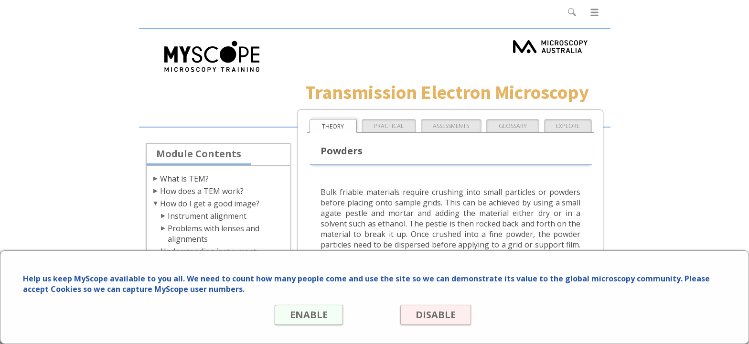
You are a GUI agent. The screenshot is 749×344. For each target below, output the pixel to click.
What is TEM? (184, 178)
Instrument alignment (207, 216)
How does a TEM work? (202, 191)
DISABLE (435, 314)
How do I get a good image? (209, 203)
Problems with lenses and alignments (213, 233)
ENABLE (308, 314)
